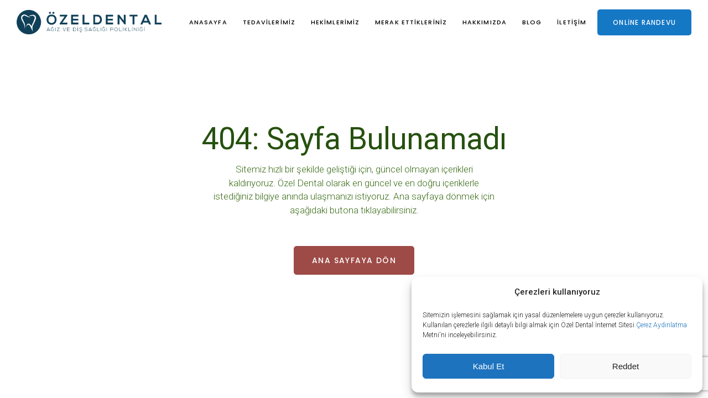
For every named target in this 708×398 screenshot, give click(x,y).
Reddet (625, 366)
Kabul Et (488, 366)
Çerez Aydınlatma (661, 325)
